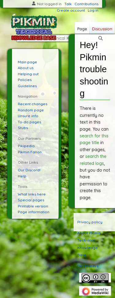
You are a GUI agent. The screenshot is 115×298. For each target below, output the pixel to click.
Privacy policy (89, 222)
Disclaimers (87, 266)
